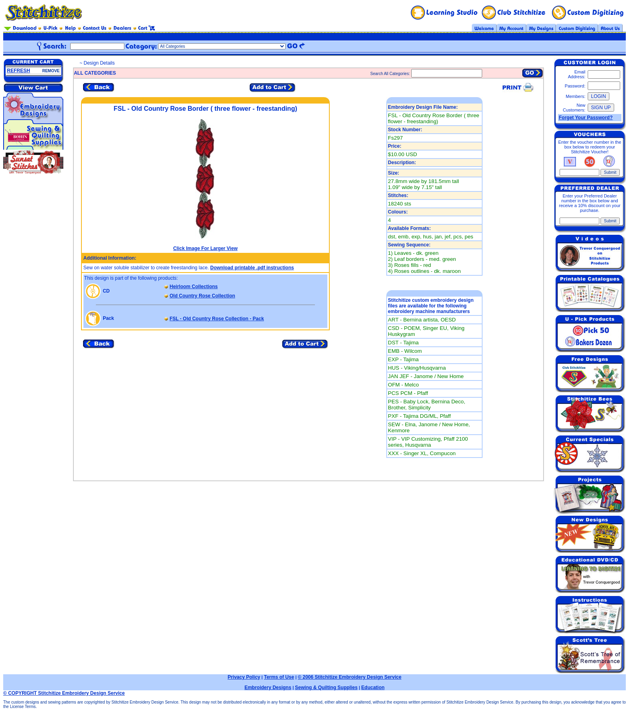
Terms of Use (279, 677)
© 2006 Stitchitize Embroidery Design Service (349, 677)
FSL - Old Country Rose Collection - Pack (217, 318)
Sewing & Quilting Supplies (326, 687)
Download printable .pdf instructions (252, 268)
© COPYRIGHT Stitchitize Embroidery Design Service (64, 693)
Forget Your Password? (586, 117)
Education (373, 687)
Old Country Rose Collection (202, 296)
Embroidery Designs (267, 687)
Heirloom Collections (194, 286)
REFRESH (18, 70)
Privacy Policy (243, 677)
